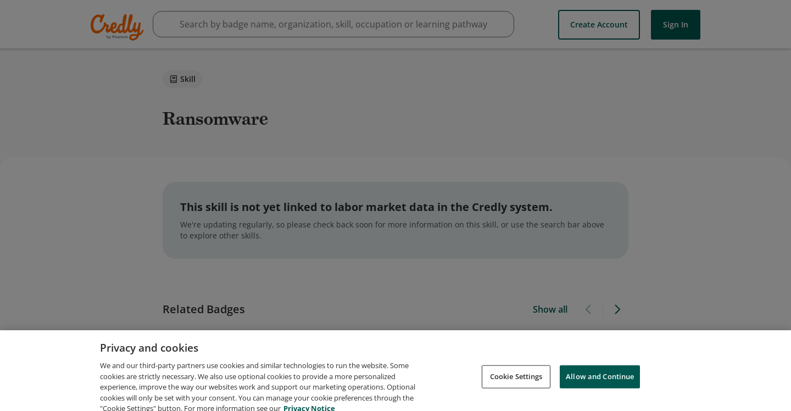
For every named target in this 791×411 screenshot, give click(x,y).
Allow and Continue (600, 393)
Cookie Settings (516, 393)
